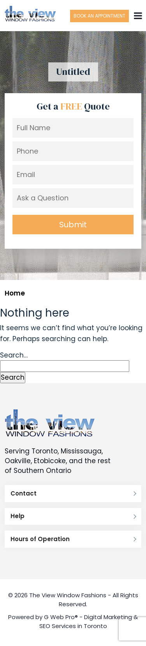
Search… (14, 355)
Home (15, 293)
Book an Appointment (99, 15)
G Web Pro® (61, 617)
